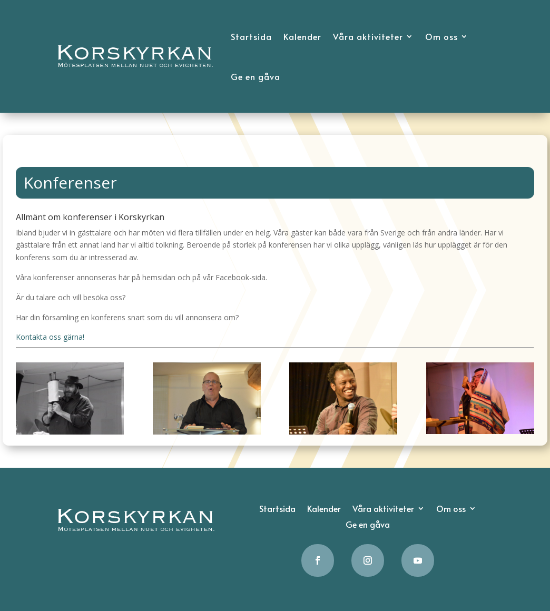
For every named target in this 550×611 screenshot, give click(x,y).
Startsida (251, 36)
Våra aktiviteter (368, 36)
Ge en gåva (255, 76)
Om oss (441, 36)
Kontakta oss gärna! (50, 337)
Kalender (302, 36)
